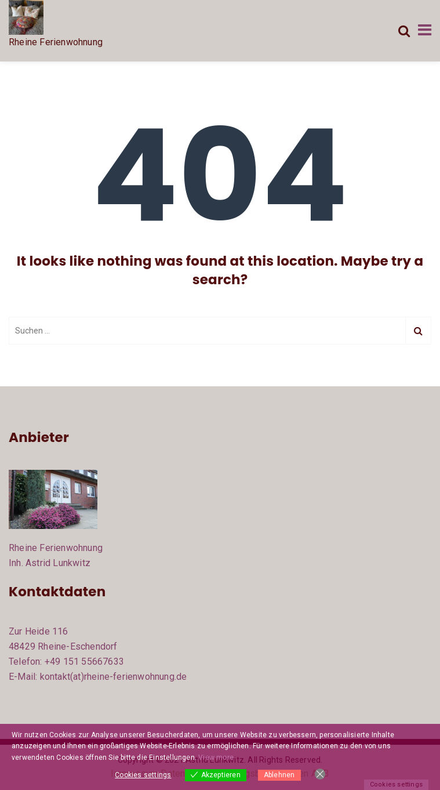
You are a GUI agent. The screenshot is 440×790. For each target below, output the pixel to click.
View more (216, 757)
